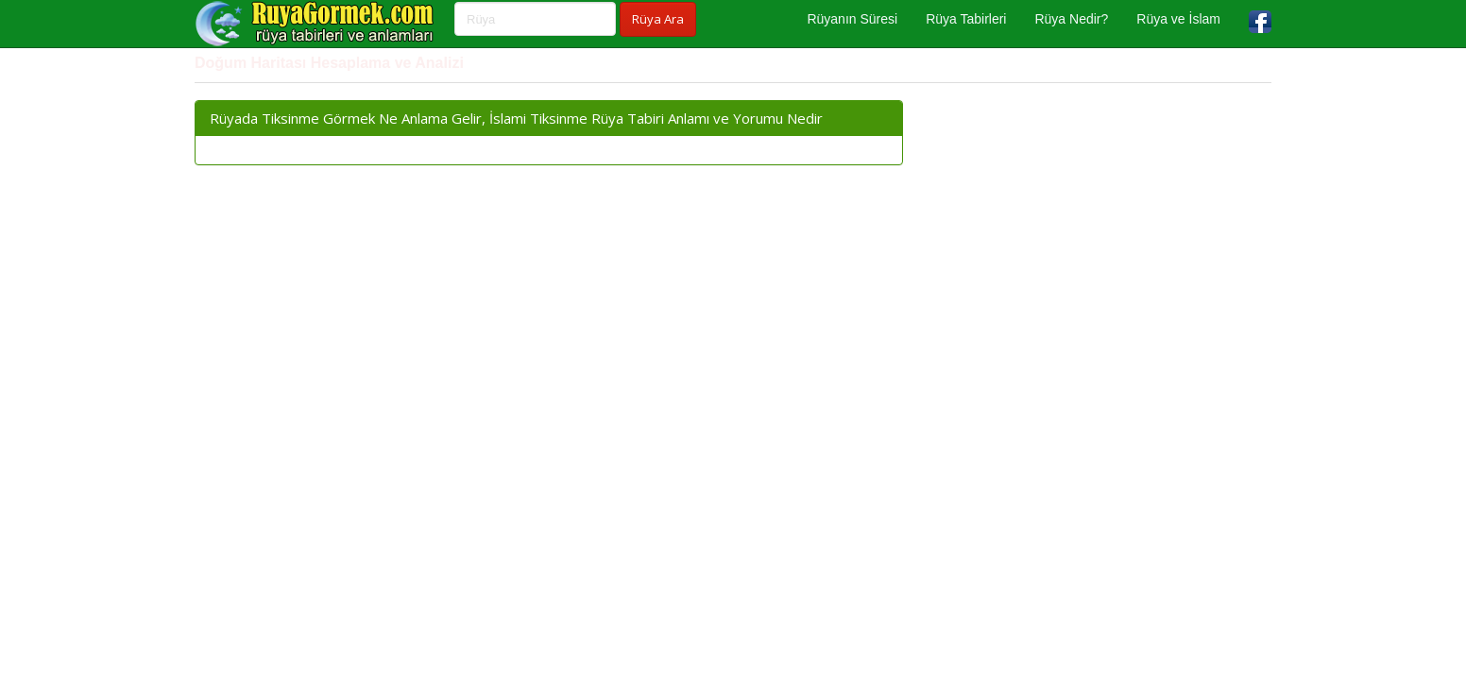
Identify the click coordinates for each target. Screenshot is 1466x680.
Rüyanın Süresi (852, 18)
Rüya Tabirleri (966, 18)
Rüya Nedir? (1071, 18)
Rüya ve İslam (1178, 18)
